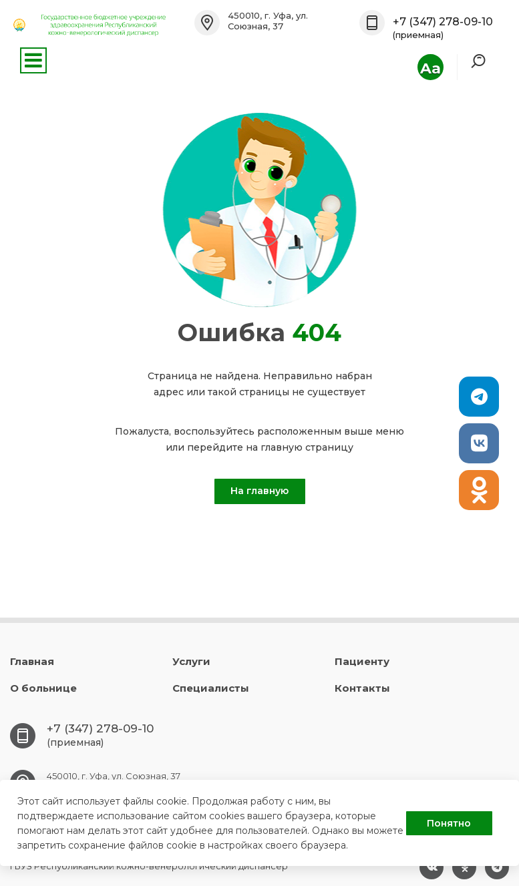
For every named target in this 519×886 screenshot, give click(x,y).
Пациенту (362, 661)
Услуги (191, 661)
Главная (32, 661)
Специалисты (210, 688)
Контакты (362, 688)
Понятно (449, 823)
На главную (259, 491)
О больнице (43, 688)
